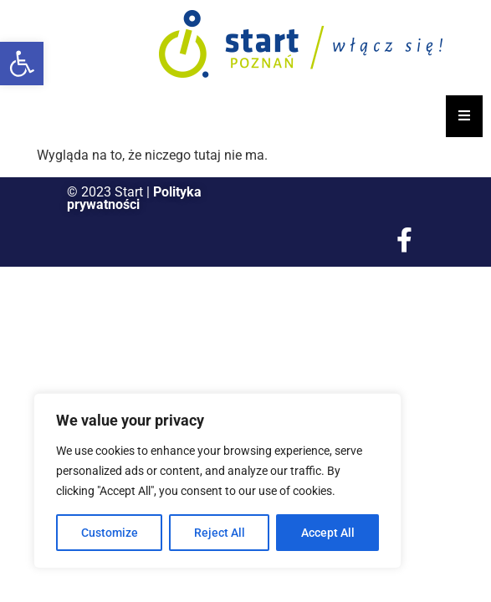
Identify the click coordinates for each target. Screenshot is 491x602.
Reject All (219, 532)
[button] (21, 63)
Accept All (328, 532)
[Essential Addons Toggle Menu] (464, 116)
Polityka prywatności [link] (134, 198)
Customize (109, 532)
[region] (217, 481)
